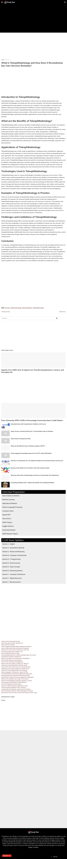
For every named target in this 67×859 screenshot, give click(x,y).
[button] (2, 2)
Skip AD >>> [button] (7, 855)
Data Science (6, 518)
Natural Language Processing (12, 506)
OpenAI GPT (6, 514)
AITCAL (3, 699)
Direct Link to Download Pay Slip (10, 641)
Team (15, 692)
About (7, 692)
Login (35, 692)
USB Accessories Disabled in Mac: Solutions (13, 687)
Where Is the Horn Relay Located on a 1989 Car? (15, 663)
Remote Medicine (27, 307)
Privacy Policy (33, 856)
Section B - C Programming (11, 559)
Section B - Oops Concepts (11, 566)
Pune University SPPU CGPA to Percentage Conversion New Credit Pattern (29, 420)
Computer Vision (8, 510)
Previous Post (6, 311)
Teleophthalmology (38, 307)
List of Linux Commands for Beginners (12, 661)
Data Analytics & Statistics (11, 495)
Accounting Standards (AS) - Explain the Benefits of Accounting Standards (32, 482)
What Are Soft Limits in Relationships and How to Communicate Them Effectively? (35, 474)
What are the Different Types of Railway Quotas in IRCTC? (28, 445)
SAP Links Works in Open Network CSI (12, 642)
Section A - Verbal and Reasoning (13, 551)
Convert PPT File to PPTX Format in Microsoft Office (16, 666)
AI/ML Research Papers (10, 533)
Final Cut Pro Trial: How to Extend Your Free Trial (15, 649)
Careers (19, 692)
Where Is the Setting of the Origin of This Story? (15, 678)
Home (2, 59)
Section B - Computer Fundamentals (14, 555)
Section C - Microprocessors (11, 581)
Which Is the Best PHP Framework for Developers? (15, 658)
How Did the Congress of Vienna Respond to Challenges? (17, 676)
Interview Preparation (13, 491)
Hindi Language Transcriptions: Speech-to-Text (14, 671)
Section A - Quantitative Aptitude (13, 547)
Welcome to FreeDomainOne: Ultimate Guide (14, 664)
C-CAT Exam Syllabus (13, 539)
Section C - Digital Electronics (12, 578)
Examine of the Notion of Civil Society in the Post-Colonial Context (30, 467)
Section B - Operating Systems (12, 570)
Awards (27, 692)
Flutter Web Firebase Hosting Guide (11, 659)
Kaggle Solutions (8, 525)
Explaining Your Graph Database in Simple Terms (15, 668)
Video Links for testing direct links (21, 438)
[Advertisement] (33, 18)
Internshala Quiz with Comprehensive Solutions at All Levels (28, 423)
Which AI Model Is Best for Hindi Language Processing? (17, 690)
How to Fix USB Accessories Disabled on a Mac (14, 685)
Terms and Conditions (45, 856)
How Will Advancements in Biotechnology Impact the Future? (18, 654)
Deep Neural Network (9, 503)
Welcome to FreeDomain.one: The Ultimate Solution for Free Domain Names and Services (37, 460)
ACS (23, 692)
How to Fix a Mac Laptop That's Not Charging (14, 670)
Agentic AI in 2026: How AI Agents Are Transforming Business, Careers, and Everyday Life (29, 371)
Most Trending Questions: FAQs (10, 652)
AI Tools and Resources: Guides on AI (11, 651)
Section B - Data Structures (11, 562)
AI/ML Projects (7, 522)
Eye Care (7, 59)
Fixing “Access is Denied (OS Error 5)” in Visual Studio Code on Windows (32, 431)
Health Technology (15, 307)
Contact (31, 692)
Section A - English (8, 543)
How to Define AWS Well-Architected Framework (15, 647)
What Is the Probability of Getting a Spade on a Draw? (16, 680)
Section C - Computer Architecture (13, 574)
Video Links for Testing (7, 644)
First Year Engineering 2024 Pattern (11, 683)
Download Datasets (8, 529)
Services (11, 692)
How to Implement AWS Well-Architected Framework (16, 646)
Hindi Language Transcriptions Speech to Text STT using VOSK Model (31, 453)
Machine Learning (8, 499)
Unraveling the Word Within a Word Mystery (14, 681)
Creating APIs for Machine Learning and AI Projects (16, 688)
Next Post (62, 311)
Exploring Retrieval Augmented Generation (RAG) (15, 675)
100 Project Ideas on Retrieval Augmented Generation (16, 673)
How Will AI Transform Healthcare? (11, 656)
